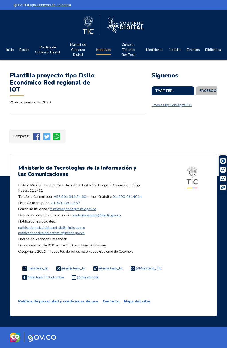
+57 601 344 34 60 (70, 196)
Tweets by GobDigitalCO (172, 105)
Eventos (193, 49)
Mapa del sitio (137, 301)
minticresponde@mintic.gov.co (73, 209)
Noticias (175, 49)
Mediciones (154, 49)
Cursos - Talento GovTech (128, 49)
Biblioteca (213, 49)
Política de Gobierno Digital (47, 50)
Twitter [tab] (163, 90)
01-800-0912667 (65, 202)
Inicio (10, 49)
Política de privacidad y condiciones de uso (58, 301)
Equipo (24, 49)
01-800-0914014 (127, 196)
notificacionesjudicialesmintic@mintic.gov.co (51, 227)
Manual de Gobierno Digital (78, 49)
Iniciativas (103, 49)
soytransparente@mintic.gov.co (96, 215)
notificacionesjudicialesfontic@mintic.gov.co (51, 233)
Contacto (111, 301)
